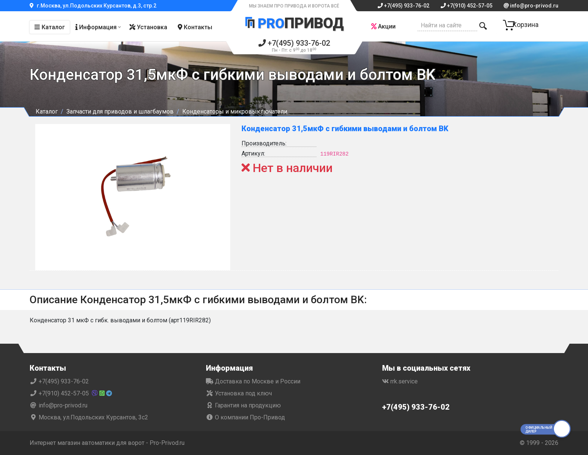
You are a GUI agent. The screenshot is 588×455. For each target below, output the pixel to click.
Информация (96, 27)
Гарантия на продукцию (243, 405)
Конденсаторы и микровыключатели (234, 111)
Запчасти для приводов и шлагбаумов (120, 111)
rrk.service (400, 381)
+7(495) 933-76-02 (403, 6)
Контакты (195, 27)
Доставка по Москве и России (253, 381)
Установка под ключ (239, 393)
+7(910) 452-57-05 (466, 6)
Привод (294, 23)
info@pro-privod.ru (531, 6)
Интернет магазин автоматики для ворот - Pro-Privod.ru (107, 442)
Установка (148, 27)
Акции (382, 26)
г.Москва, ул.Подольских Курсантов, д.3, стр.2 (93, 6)
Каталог (49, 27)
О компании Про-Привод (245, 417)
